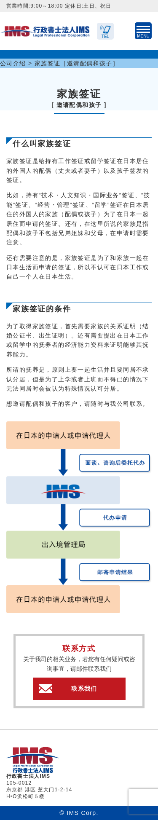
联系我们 (84, 688)
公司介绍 (13, 63)
